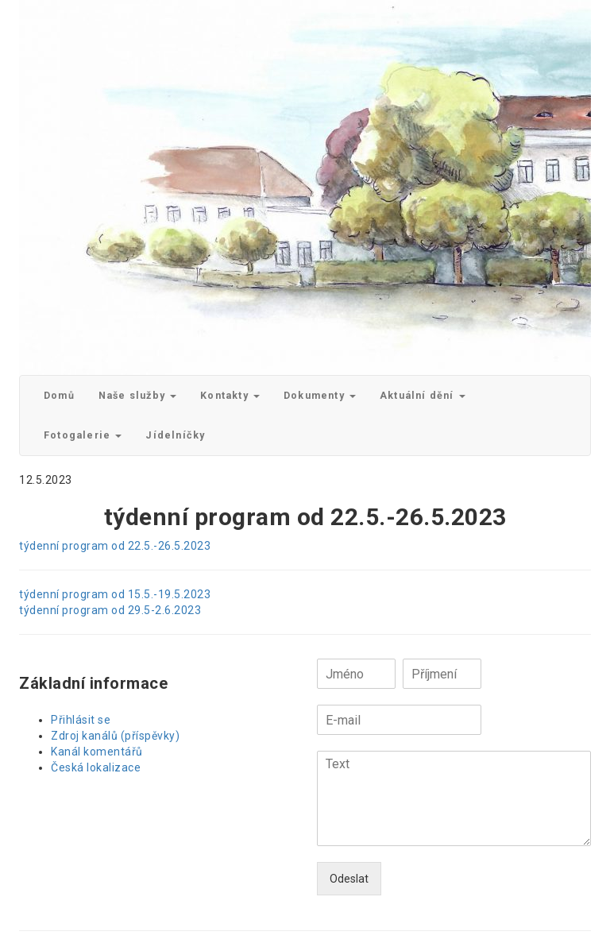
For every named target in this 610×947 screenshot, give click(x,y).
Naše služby (137, 395)
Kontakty (230, 395)
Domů (59, 395)
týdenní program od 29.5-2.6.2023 (110, 610)
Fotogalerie (83, 435)
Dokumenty (320, 395)
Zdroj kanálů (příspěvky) (115, 735)
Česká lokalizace (96, 767)
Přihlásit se (80, 719)
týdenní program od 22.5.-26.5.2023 (114, 545)
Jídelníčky (175, 435)
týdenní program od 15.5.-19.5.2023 (114, 594)
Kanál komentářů (97, 751)
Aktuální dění (422, 395)
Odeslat (349, 878)
